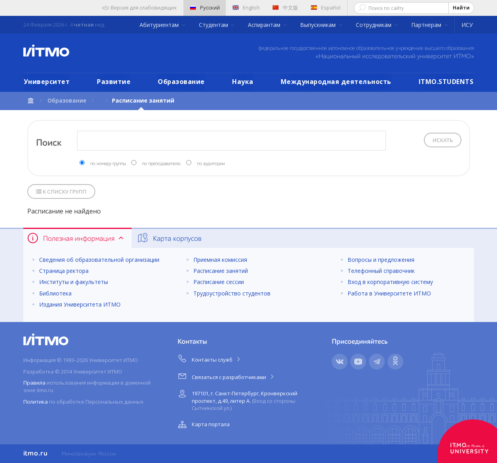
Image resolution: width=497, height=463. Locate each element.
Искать (443, 140)
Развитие (113, 81)
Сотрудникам (374, 25)
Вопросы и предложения (381, 259)
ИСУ (467, 25)
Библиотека (55, 293)
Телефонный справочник (381, 270)
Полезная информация (76, 238)
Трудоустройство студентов (231, 293)
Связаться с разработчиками (226, 376)
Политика (35, 401)
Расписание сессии (218, 282)
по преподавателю (161, 164)
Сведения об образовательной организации (99, 259)
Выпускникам (318, 25)
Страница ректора (64, 270)
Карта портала (203, 424)
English (246, 7)
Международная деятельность (336, 81)
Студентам (214, 25)
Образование (181, 81)
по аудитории (211, 164)
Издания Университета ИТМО (80, 304)
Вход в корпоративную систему (390, 282)
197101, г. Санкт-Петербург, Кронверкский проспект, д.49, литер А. (236, 399)
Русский (205, 7)
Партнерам (427, 25)
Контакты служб (209, 358)
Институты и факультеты (73, 282)
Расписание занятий (220, 270)
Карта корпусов (169, 238)
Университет (47, 81)
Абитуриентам (160, 25)
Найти (461, 7)
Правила (34, 382)
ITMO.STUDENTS (446, 81)
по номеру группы (108, 164)
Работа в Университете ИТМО (389, 293)
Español (325, 7)
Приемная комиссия (220, 259)
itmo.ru (35, 453)
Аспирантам (265, 25)
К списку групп (61, 192)
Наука (242, 81)
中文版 (285, 7)
